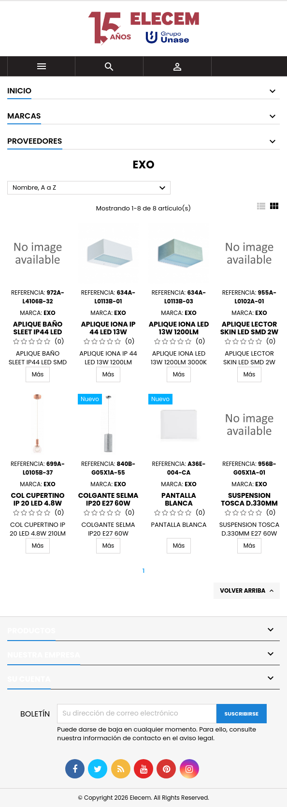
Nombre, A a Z (90, 188)
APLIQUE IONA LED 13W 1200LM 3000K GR (179, 331)
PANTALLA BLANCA (178, 499)
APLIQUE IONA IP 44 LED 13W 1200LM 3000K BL (108, 331)
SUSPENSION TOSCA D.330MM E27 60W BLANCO (249, 503)
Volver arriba (247, 590)
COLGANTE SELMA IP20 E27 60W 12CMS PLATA (108, 503)
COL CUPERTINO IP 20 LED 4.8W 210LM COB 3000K (38, 503)
